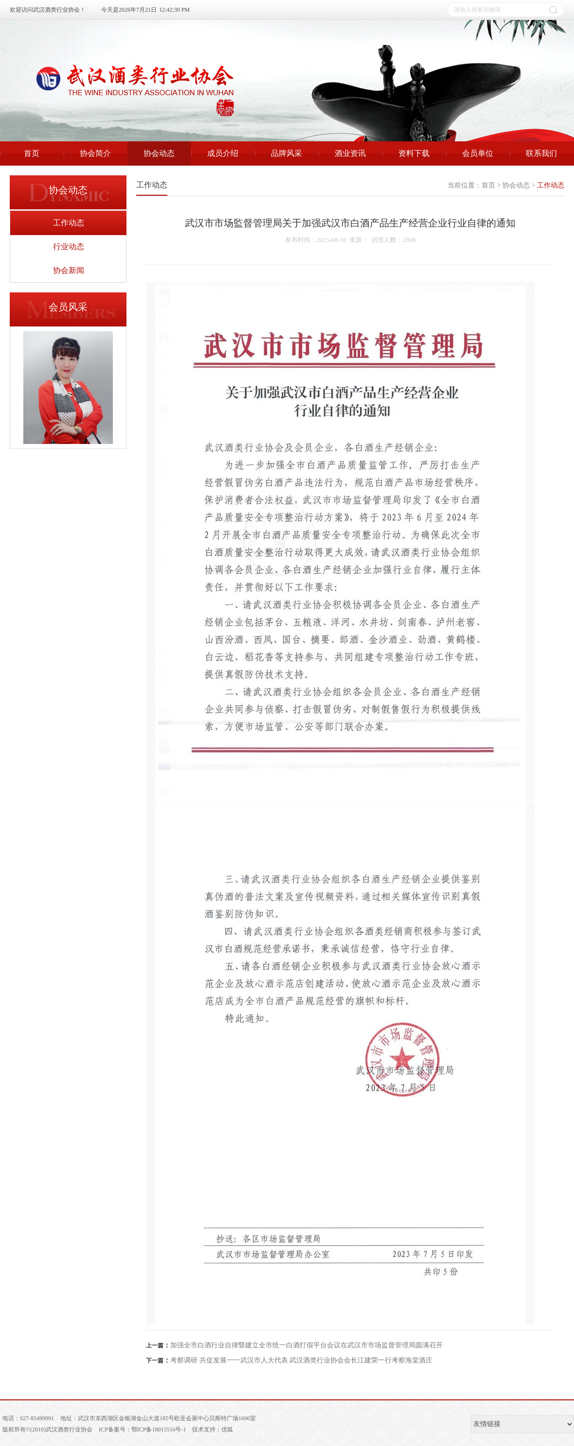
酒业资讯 (350, 153)
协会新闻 (68, 270)
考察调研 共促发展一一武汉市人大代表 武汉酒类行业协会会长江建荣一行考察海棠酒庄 (301, 1360)
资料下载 (414, 153)
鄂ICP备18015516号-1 (158, 1429)
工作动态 (68, 223)
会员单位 (477, 153)
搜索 (553, 10)
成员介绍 (222, 153)
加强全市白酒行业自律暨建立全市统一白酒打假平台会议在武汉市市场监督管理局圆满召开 (306, 1345)
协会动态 (159, 153)
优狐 (227, 1429)
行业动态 (68, 246)
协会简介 (95, 153)
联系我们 (541, 153)
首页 (31, 153)
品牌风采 (286, 153)
